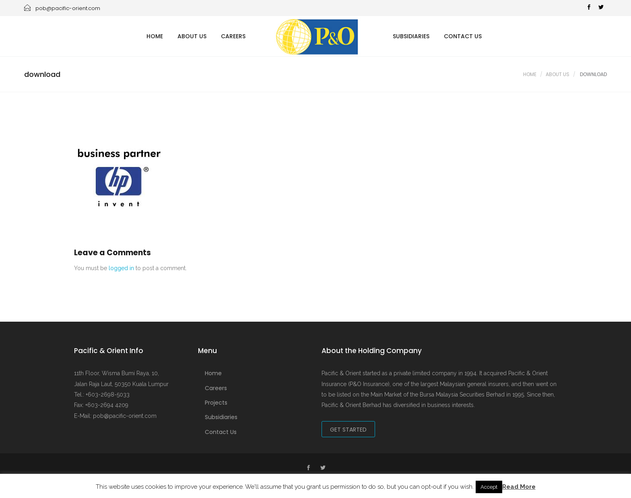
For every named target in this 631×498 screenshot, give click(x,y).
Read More (519, 486)
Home (154, 36)
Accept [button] (488, 487)
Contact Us (463, 36)
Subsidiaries (411, 36)
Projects (216, 403)
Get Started (348, 430)
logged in (121, 268)
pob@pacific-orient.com (62, 8)
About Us (191, 36)
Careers (233, 36)
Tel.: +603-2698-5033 (102, 394)
